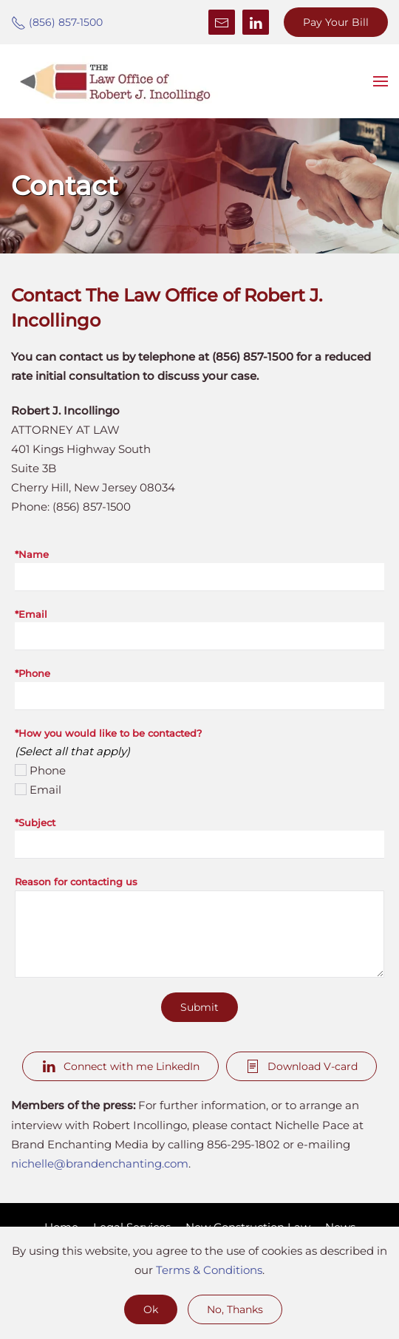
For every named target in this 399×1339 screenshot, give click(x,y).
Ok (150, 1309)
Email (45, 790)
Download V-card (301, 1066)
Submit (199, 1007)
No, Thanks (235, 1309)
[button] (380, 81)
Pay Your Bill (336, 22)
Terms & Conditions (209, 1270)
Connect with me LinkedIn (120, 1066)
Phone (48, 770)
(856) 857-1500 (57, 22)
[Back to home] (114, 81)
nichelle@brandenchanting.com (99, 1163)
